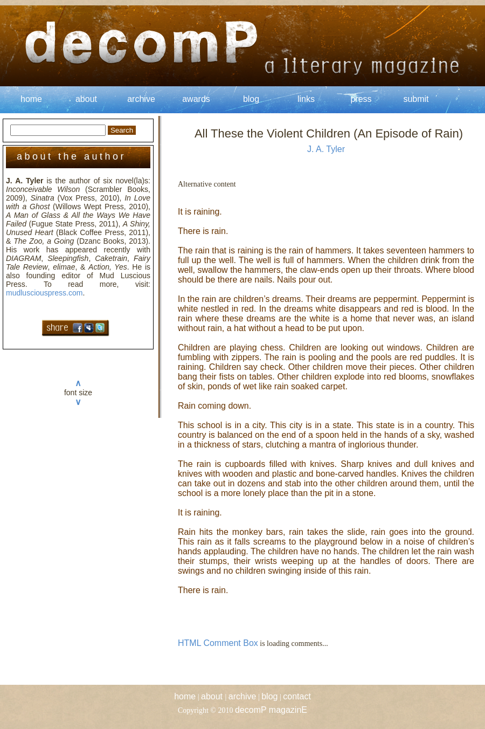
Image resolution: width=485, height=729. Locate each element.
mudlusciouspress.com (44, 292)
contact (297, 696)
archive (141, 99)
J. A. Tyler (326, 149)
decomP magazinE (271, 709)
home (31, 99)
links (306, 99)
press (360, 99)
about (86, 99)
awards (196, 99)
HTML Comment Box (218, 643)
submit (415, 99)
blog (251, 99)
